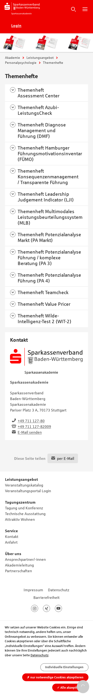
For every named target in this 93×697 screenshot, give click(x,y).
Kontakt (11, 536)
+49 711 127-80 (31, 421)
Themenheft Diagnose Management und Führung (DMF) (42, 130)
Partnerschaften (18, 571)
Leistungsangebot (40, 58)
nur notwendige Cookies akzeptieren (55, 677)
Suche (73, 9)
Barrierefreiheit (46, 597)
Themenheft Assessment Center (38, 92)
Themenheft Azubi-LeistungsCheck (38, 110)
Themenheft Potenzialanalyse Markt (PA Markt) (49, 237)
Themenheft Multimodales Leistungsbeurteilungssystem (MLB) (50, 217)
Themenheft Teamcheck (43, 292)
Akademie (12, 58)
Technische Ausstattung (25, 513)
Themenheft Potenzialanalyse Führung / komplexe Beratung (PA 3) (49, 257)
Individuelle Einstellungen (64, 667)
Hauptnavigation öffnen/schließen (85, 9)
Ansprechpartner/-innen (25, 559)
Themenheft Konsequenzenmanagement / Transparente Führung (48, 176)
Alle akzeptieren (70, 687)
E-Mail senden (30, 432)
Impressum (33, 590)
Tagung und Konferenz (24, 508)
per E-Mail (65, 458)
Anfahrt (11, 542)
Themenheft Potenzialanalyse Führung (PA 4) (49, 277)
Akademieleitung (19, 565)
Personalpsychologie (20, 63)
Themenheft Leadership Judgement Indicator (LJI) (46, 196)
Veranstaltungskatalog (24, 485)
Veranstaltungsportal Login (28, 491)
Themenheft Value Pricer (44, 304)
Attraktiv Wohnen (20, 519)
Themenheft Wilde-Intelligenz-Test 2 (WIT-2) (44, 318)
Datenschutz (58, 590)
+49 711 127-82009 (34, 426)
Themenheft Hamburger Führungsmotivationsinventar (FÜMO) (50, 153)
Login (16, 25)
